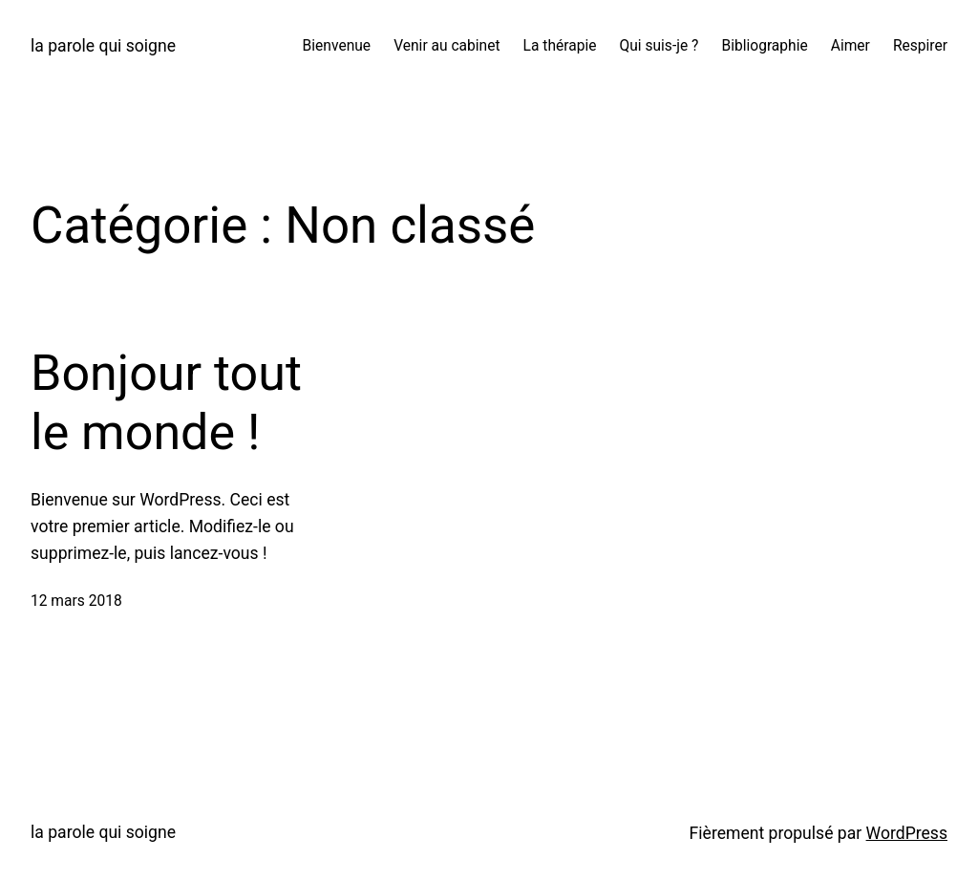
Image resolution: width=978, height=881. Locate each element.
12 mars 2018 (76, 601)
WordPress (906, 833)
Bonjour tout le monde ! (166, 403)
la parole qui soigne (103, 45)
